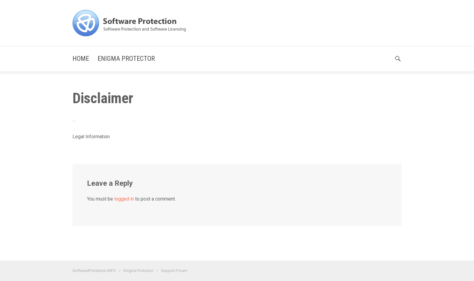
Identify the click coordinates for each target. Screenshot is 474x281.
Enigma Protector (126, 58)
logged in (124, 199)
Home (80, 58)
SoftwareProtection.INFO (94, 270)
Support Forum (174, 270)
